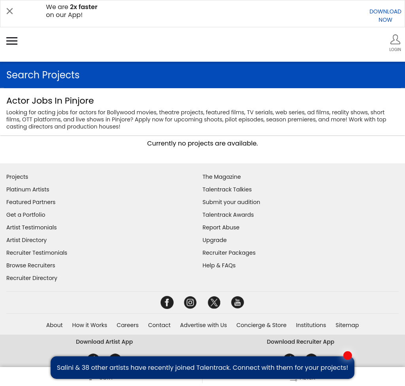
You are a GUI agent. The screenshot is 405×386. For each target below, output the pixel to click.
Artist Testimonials (31, 227)
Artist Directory (26, 240)
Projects (17, 177)
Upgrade (214, 240)
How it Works (90, 325)
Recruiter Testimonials (36, 253)
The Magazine (221, 177)
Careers (127, 325)
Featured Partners (30, 202)
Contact (159, 325)
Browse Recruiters (30, 265)
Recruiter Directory (31, 278)
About (54, 325)
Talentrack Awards (228, 215)
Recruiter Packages (228, 253)
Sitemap (347, 325)
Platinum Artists (27, 189)
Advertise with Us (203, 325)
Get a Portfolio (25, 215)
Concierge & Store (262, 325)
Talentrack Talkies (227, 189)
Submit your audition (231, 202)
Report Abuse (221, 227)
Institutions (311, 325)
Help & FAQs (219, 265)
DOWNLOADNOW (385, 16)
